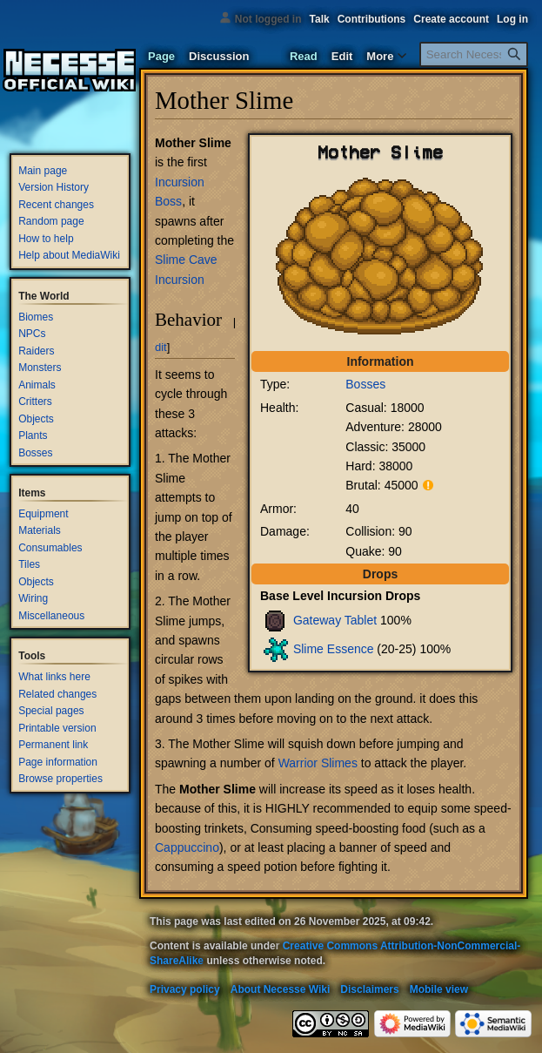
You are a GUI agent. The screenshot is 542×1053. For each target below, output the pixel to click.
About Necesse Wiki (281, 989)
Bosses (365, 384)
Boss (168, 201)
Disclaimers (369, 989)
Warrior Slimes (318, 763)
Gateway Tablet (335, 619)
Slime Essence (333, 648)
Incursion (179, 182)
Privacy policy (185, 989)
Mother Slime (193, 143)
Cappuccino (187, 847)
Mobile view (439, 989)
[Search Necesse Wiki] (473, 54)
